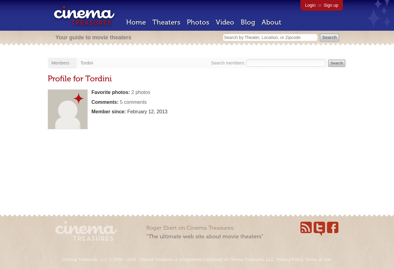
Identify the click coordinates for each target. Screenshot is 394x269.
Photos (198, 22)
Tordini (86, 62)
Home (136, 22)
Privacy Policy (289, 259)
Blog (248, 22)
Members (60, 62)
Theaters (166, 22)
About (271, 22)
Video (225, 22)
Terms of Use (318, 259)
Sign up (331, 5)
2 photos (140, 92)
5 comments (133, 102)
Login (310, 5)
